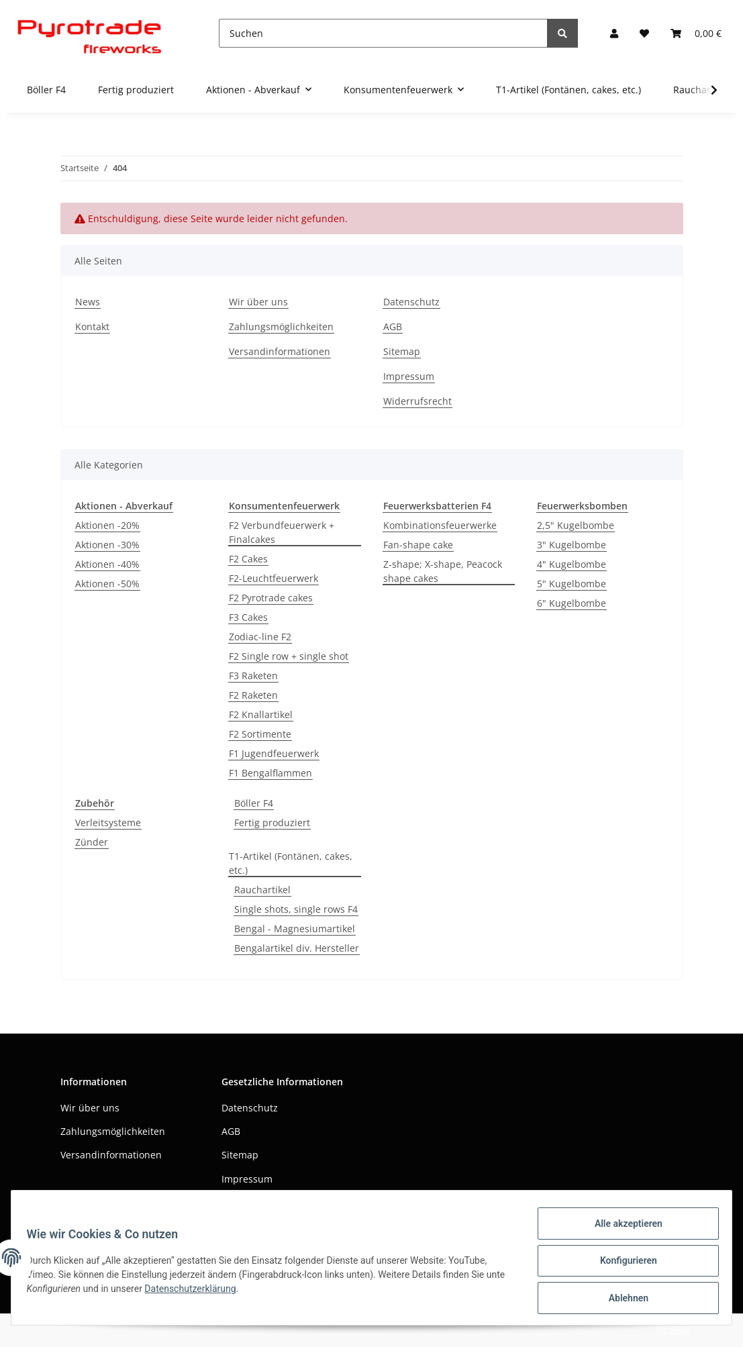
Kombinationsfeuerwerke (440, 525)
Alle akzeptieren (622, 1229)
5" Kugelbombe (571, 583)
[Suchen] (383, 33)
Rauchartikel (262, 889)
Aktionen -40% (107, 564)
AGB (392, 326)
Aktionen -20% (107, 525)
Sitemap (401, 351)
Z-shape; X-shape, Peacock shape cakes (442, 571)
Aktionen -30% (107, 544)
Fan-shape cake (418, 544)
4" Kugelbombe (571, 564)
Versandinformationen (279, 351)
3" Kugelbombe (571, 544)
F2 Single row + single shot (288, 656)
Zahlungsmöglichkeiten (281, 326)
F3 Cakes (248, 617)
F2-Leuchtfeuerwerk (273, 578)
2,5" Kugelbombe (575, 525)
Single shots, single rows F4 (296, 909)
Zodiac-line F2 (260, 636)
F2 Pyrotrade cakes (271, 597)
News (87, 301)
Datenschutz (411, 301)
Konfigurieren (621, 1264)
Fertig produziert (272, 822)
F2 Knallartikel (261, 714)
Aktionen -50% (107, 583)
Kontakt (92, 326)
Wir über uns (258, 301)
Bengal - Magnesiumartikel (294, 928)
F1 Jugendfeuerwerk (274, 753)
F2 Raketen (253, 695)
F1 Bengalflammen (270, 772)
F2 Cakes (248, 558)
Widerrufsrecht (417, 401)
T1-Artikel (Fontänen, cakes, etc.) (290, 863)
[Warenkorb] (696, 33)
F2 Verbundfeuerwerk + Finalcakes (281, 532)
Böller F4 (253, 803)
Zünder (91, 842)
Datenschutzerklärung (217, 1292)
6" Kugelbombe (571, 603)
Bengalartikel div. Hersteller (296, 948)
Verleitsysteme (108, 822)
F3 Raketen (253, 675)
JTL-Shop (673, 1330)
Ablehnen (622, 1299)
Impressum (408, 376)
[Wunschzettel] (644, 33)
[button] (614, 33)
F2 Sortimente (260, 734)
